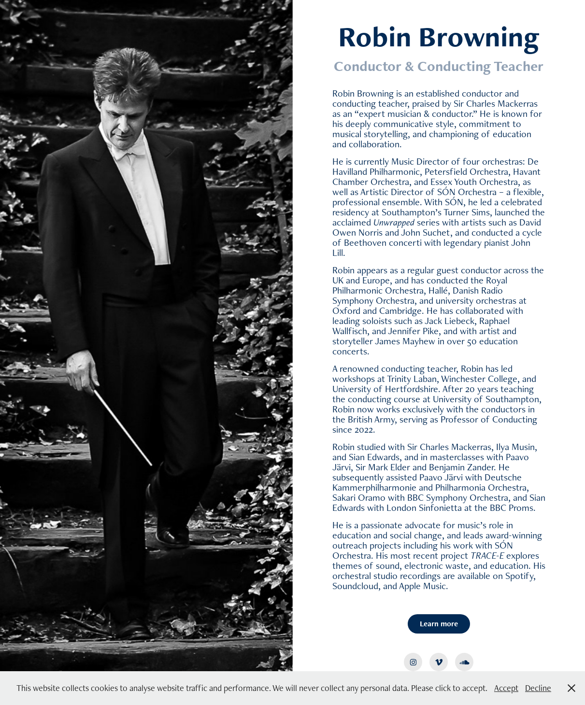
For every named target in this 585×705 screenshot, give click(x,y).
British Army (371, 419)
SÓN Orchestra (467, 191)
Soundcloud (355, 585)
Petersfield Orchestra (466, 171)
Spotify (519, 575)
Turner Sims (466, 212)
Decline (538, 687)
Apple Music (422, 585)
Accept (506, 687)
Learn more (439, 624)
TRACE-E (487, 555)
